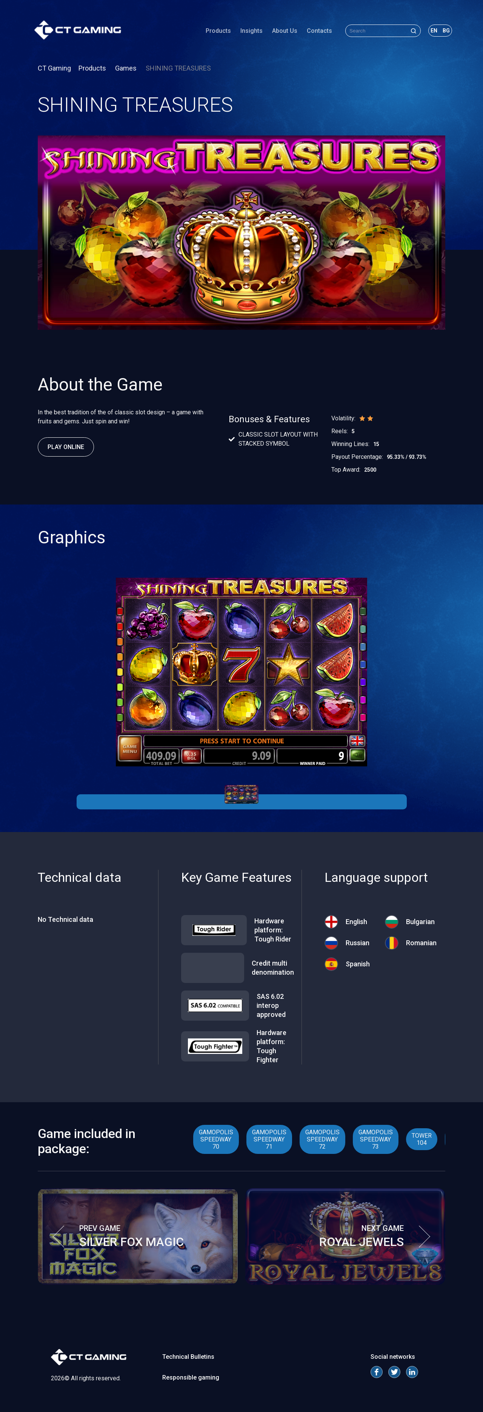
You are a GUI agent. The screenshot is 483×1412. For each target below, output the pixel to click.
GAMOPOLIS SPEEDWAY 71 (269, 1139)
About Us (281, 31)
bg (442, 32)
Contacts (316, 31)
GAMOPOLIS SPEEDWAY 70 (216, 1139)
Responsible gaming (190, 1377)
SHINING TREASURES (178, 68)
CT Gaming (54, 68)
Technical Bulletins (188, 1356)
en (430, 32)
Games (126, 68)
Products (215, 31)
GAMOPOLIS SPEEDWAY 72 (322, 1139)
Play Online (66, 447)
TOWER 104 (422, 1139)
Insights (248, 31)
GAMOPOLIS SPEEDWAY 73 (375, 1139)
